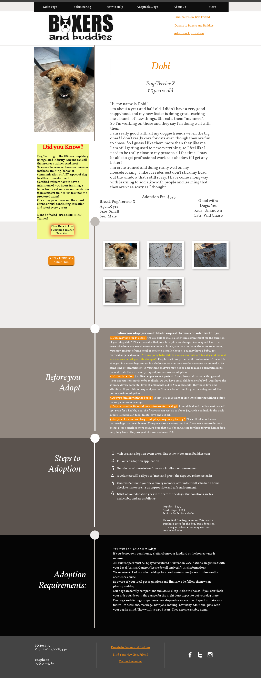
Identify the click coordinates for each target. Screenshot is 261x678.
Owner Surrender (130, 661)
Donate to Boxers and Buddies (193, 26)
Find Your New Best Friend (130, 655)
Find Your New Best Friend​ (192, 17)
